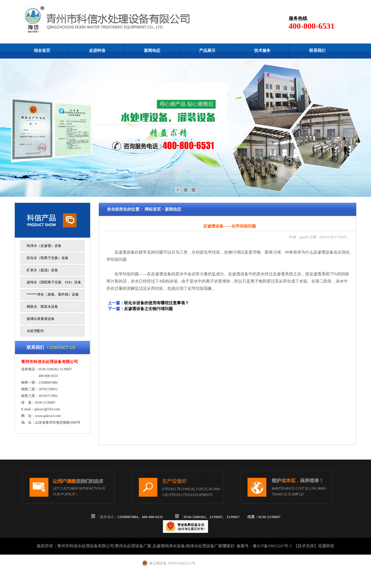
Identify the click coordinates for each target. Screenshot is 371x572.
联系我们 (317, 50)
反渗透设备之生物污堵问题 (148, 309)
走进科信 (97, 50)
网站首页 (153, 209)
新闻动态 (152, 50)
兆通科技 (326, 546)
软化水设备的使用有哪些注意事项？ (156, 303)
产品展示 (207, 50)
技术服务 (262, 50)
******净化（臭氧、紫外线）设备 (53, 294)
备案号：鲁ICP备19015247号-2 (264, 546)
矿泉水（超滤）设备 (42, 270)
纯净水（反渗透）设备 (44, 246)
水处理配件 (35, 331)
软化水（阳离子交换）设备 (47, 258)
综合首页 (42, 50)
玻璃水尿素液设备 (40, 319)
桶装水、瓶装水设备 (42, 307)
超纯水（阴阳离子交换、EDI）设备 (54, 282)
